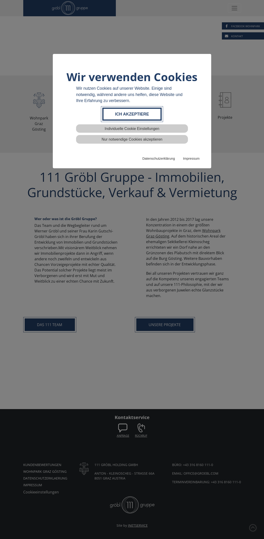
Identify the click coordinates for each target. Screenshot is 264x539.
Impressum (191, 158)
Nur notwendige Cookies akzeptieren (132, 139)
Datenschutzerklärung (158, 158)
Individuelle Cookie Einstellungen (132, 129)
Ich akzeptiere (132, 114)
